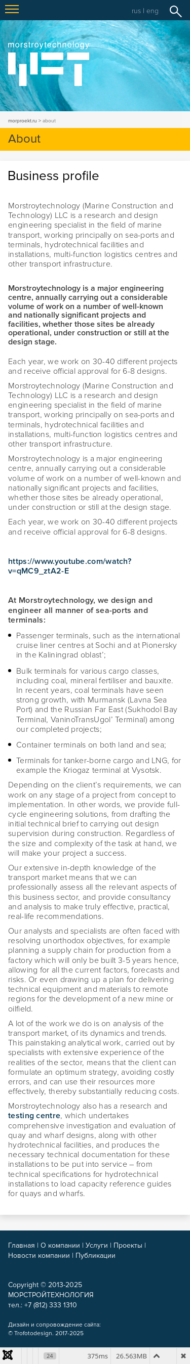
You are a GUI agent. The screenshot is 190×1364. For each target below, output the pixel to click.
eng (152, 11)
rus (136, 11)
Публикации (95, 1255)
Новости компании (39, 1255)
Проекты (127, 1245)
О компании (60, 1245)
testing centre (34, 1116)
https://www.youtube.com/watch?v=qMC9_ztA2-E (69, 566)
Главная (21, 1245)
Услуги (97, 1245)
